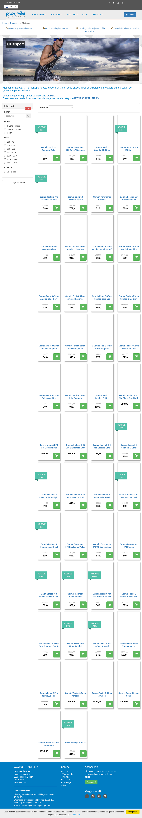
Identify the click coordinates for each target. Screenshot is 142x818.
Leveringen (67, 782)
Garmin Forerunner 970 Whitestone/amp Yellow (102, 547)
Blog (85, 15)
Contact (97, 15)
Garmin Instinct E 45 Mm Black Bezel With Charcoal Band (75, 448)
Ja (6, 172)
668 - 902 (9, 149)
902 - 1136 (10, 152)
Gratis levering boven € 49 (55, 28)
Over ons (72, 15)
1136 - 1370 (10, 156)
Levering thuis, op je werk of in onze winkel (90, 29)
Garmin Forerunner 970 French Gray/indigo (129, 547)
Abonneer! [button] (91, 782)
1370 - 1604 (10, 159)
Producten (38, 15)
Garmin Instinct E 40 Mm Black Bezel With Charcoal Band (128, 398)
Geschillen (66, 780)
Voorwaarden (68, 774)
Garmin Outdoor (12, 129)
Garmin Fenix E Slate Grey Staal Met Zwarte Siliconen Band (49, 646)
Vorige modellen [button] (18, 182)
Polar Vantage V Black (75, 743)
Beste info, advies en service (125, 28)
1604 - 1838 (10, 163)
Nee (13, 172)
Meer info (76, 815)
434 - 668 (9, 145)
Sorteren (44, 107)
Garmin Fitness (12, 126)
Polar (8, 133)
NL (8, 6)
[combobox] (11, 6)
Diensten (56, 15)
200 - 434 (9, 142)
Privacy (65, 777)
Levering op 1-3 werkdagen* (19, 28)
